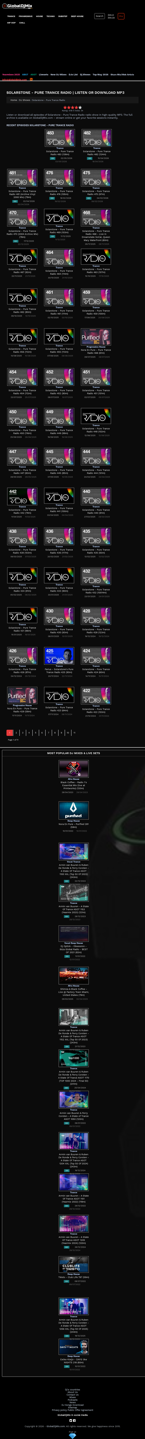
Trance (11, 16)
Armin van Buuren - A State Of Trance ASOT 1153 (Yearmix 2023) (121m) (74, 909)
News (72, 1402)
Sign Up (111, 17)
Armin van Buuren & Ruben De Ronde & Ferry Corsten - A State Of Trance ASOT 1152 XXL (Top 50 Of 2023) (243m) (74, 1036)
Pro (121, 16)
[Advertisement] (72, 50)
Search (99, 16)
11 (74, 733)
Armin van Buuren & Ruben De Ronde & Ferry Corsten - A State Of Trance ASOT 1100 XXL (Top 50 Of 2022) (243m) (74, 871)
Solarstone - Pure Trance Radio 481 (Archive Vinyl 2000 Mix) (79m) (22, 194)
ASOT (34, 74)
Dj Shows (85, 74)
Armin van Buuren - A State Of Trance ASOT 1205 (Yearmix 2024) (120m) (74, 1240)
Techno (50, 16)
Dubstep (62, 16)
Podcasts (72, 1400)
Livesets (43, 74)
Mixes (72, 1397)
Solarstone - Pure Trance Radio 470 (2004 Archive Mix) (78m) (22, 234)
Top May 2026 (100, 74)
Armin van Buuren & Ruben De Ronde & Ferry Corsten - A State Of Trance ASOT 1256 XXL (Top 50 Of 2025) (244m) (74, 1325)
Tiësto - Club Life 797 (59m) (73, 1277)
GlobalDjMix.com (55, 1426)
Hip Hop (11, 23)
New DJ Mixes (58, 74)
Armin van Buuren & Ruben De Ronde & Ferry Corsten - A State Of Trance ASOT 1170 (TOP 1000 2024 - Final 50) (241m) (73, 1077)
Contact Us (72, 1394)
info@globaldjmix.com (14, 79)
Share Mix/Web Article (122, 74)
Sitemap (72, 1407)
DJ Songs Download (72, 1405)
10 (68, 733)
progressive (25, 16)
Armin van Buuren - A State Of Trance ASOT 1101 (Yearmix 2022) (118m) (74, 1198)
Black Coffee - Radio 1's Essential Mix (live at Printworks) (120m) (74, 785)
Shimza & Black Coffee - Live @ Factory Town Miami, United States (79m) (73, 992)
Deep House (77, 16)
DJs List (73, 74)
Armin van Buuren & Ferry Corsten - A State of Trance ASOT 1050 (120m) (74, 1116)
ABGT (25, 74)
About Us (73, 1392)
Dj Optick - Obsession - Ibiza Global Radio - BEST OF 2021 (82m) (74, 949)
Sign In (111, 15)
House (39, 16)
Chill (22, 23)
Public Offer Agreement (80, 1410)
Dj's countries (72, 1389)
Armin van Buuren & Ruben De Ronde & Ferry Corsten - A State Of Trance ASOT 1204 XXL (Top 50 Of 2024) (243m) (74, 1160)
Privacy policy (59, 1410)
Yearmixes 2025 (11, 74)
